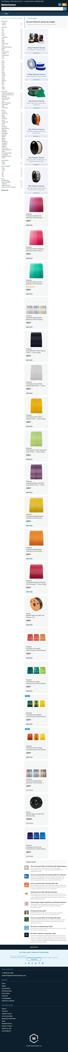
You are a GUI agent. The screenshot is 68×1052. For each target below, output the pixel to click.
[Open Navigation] (5, 13)
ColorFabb (4, 118)
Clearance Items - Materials (9, 187)
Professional (7, 991)
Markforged (5, 133)
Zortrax (3, 157)
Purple (3, 79)
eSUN (3, 120)
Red (3, 82)
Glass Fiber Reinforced (7, 94)
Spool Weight (5, 166)
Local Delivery (7, 1016)
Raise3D (4, 146)
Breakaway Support (7, 47)
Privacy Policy (7, 1026)
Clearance (4, 183)
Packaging (4, 160)
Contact (5, 1011)
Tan (3, 85)
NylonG (3, 136)
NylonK (3, 138)
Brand (3, 110)
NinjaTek (4, 135)
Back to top (34, 947)
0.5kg (3, 168)
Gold (3, 69)
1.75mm (4, 23)
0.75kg (3, 169)
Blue (3, 64)
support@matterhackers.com (14, 975)
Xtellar (3, 151)
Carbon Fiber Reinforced (8, 93)
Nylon (3, 40)
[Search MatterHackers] (65, 9)
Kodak (3, 123)
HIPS (3, 50)
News (4, 986)
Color (3, 61)
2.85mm (4, 24)
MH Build (4, 130)
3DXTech (4, 112)
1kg (3, 171)
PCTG (3, 35)
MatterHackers (5, 128)
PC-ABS (4, 53)
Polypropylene (5, 55)
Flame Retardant (6, 98)
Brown (3, 66)
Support (5, 996)
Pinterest (39, 963)
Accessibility (6, 1031)
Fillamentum (5, 122)
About (4, 1009)
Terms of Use (6, 1028)
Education (5, 993)
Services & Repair (8, 1001)
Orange (3, 75)
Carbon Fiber (5, 43)
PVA (3, 45)
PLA (3, 29)
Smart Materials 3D (6, 149)
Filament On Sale (6, 185)
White (3, 87)
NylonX (3, 140)
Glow (3, 101)
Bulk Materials (5, 180)
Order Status (7, 1013)
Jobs (3, 1021)
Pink (3, 77)
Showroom (6, 988)
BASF (3, 115)
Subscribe (34, 959)
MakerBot (4, 131)
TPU (3, 56)
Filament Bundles (6, 182)
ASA (3, 38)
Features (4, 91)
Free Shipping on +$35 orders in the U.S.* (12, 1)
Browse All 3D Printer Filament (11, 18)
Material (4, 27)
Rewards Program (8, 1018)
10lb (3, 176)
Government (6, 998)
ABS (3, 30)
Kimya (3, 125)
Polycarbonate (5, 52)
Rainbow (4, 80)
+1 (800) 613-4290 (39, 1)
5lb (2, 174)
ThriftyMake (5, 154)
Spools (3, 163)
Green (3, 72)
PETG (3, 34)
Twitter (28, 963)
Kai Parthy (4, 126)
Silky (3, 106)
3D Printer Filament (32, 18)
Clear (3, 67)
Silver (3, 84)
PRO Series (4, 141)
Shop (3, 983)
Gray (3, 70)
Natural (3, 74)
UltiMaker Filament (6, 156)
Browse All (4, 190)
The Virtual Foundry (6, 153)
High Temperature (6, 103)
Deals (3, 179)
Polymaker (4, 144)
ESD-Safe (4, 96)
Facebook (25, 963)
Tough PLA (4, 37)
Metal (3, 42)
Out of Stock (29, 790)
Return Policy (7, 1023)
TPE (3, 58)
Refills (3, 162)
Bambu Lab (4, 113)
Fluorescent (5, 99)
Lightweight (5, 104)
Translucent (5, 107)
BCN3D (3, 117)
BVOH (3, 48)
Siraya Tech (5, 148)
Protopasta (4, 143)
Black (3, 62)
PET (3, 32)
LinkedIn (35, 963)
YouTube (42, 963)
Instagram (32, 963)
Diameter (4, 21)
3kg (3, 173)
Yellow (3, 89)
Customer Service (29, 1)
